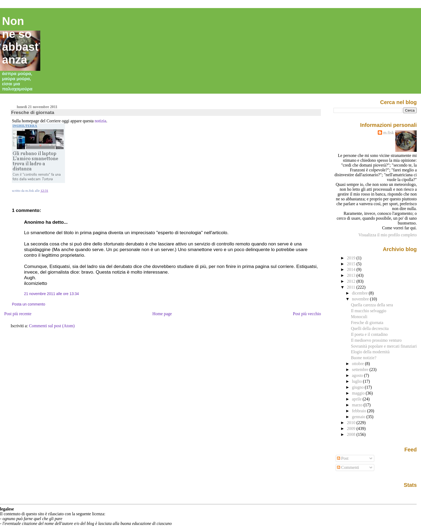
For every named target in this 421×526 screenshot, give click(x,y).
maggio (359, 393)
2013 (352, 275)
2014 (352, 269)
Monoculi (359, 316)
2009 (352, 428)
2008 (352, 434)
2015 (352, 264)
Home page (162, 313)
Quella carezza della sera (372, 305)
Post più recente (17, 313)
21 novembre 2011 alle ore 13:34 (51, 294)
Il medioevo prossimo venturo (376, 340)
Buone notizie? (363, 357)
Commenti (348, 467)
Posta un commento (28, 304)
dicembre (360, 293)
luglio (357, 381)
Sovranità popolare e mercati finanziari (384, 346)
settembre (360, 369)
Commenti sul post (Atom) (52, 325)
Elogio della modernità (370, 352)
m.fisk (388, 132)
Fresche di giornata (32, 112)
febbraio (359, 411)
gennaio (359, 416)
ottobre (358, 363)
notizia (100, 121)
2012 (352, 281)
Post (343, 458)
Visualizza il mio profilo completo (387, 235)
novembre (361, 299)
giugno (358, 387)
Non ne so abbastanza (20, 40)
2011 (351, 287)
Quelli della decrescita (370, 328)
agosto (358, 375)
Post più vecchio (307, 313)
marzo (358, 405)
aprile (357, 399)
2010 (352, 422)
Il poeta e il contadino (369, 334)
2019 (352, 258)
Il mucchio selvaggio (368, 310)
